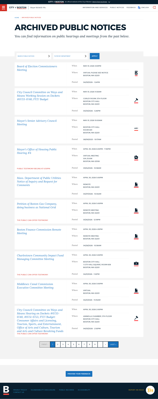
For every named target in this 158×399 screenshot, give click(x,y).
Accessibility (84, 390)
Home (17, 17)
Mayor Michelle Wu (38, 7)
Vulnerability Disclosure (43, 390)
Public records (66, 390)
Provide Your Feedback (79, 374)
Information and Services (95, 7)
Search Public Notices (34, 56)
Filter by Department (70, 56)
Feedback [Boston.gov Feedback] (131, 7)
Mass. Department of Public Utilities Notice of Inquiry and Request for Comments (39, 182)
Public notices (117, 7)
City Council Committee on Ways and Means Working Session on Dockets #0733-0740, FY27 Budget (40, 96)
